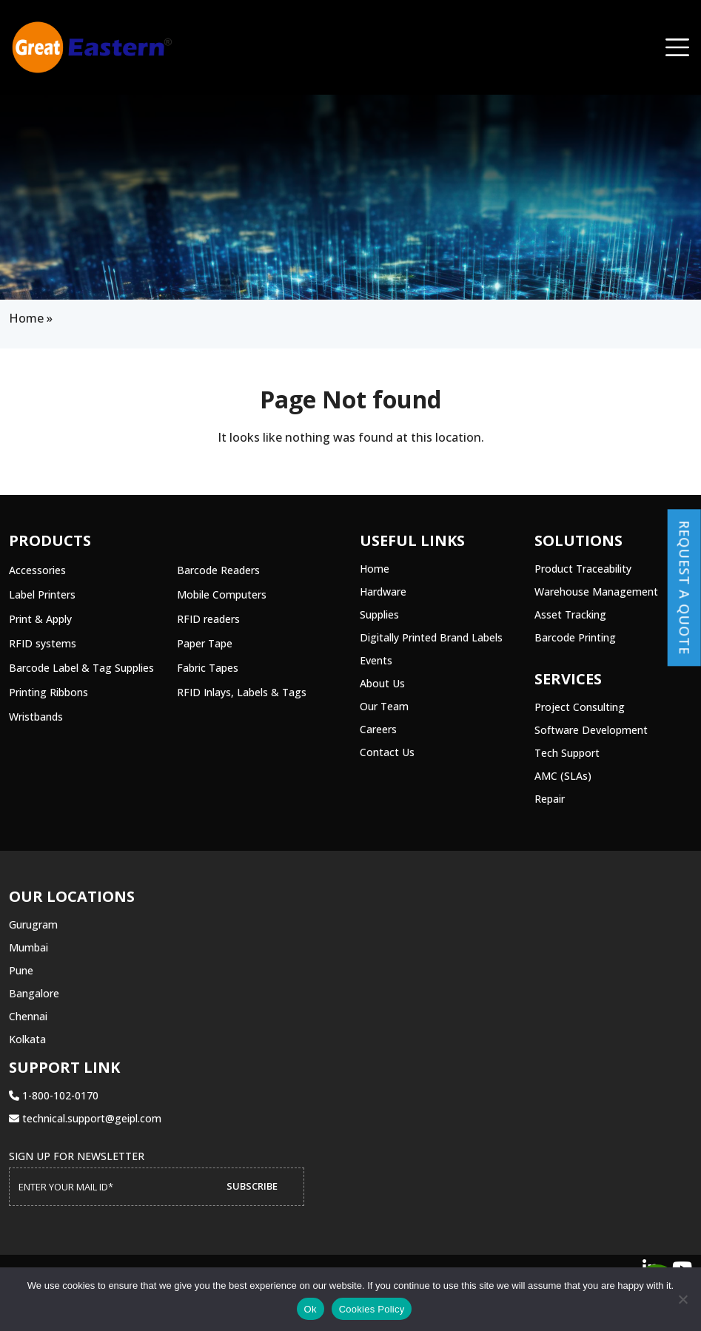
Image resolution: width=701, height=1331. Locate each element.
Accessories (37, 570)
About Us (382, 683)
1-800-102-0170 (53, 1095)
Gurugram (33, 924)
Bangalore (34, 993)
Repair (549, 799)
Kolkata (27, 1039)
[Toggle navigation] (677, 47)
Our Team (384, 706)
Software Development (591, 730)
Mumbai (28, 947)
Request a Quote (685, 587)
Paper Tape (204, 643)
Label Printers (42, 594)
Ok (310, 1309)
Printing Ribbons (48, 692)
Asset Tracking (570, 614)
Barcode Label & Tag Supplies (81, 668)
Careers (378, 729)
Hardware (383, 591)
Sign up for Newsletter (76, 1156)
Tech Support (567, 753)
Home (26, 318)
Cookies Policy (372, 1309)
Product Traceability (582, 569)
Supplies (379, 614)
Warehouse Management (596, 591)
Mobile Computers (221, 594)
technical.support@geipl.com (85, 1118)
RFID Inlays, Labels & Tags (241, 692)
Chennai (28, 1016)
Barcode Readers (218, 570)
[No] (682, 1299)
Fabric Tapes (207, 668)
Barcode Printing (575, 637)
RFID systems (42, 643)
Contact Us (387, 752)
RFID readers (208, 619)
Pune (21, 970)
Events (376, 660)
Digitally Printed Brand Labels (431, 637)
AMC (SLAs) (562, 776)
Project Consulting (579, 707)
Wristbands (36, 717)
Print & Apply (40, 619)
